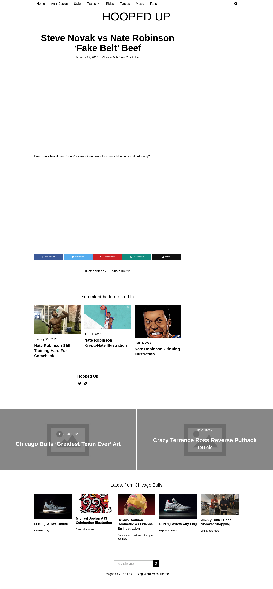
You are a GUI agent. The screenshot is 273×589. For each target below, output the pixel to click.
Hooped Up (87, 376)
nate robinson (95, 271)
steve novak (121, 271)
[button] (156, 563)
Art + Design (59, 3)
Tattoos (125, 3)
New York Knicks (131, 57)
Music (140, 3)
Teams (91, 3)
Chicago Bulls (109, 57)
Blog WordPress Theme (153, 574)
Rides (110, 3)
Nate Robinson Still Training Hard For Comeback (52, 350)
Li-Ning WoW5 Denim (51, 524)
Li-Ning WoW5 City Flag (178, 524)
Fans (153, 3)
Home (41, 3)
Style (77, 3)
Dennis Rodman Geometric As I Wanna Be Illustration (135, 524)
